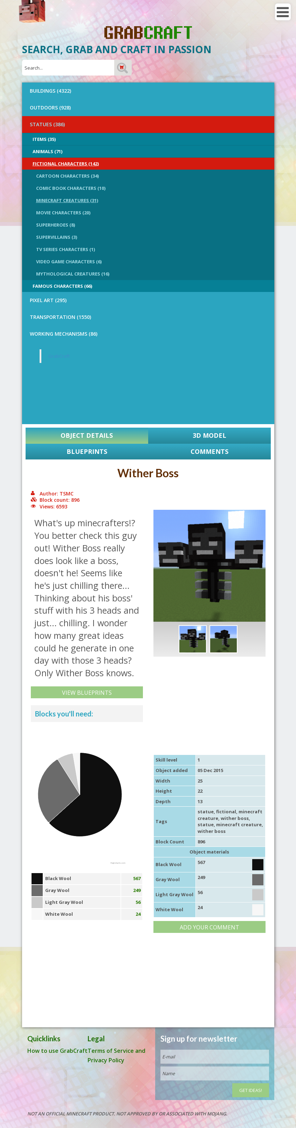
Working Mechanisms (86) (63, 333)
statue (206, 811)
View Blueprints (87, 693)
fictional (226, 811)
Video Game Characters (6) (69, 261)
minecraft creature (239, 824)
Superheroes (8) (55, 225)
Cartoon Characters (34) (67, 176)
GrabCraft (59, 356)
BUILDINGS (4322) (50, 90)
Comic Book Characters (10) (70, 188)
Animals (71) (47, 151)
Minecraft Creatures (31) (67, 200)
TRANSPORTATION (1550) (60, 317)
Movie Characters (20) (63, 212)
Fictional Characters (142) (66, 163)
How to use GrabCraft (57, 1051)
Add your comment (209, 927)
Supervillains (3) (56, 237)
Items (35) (44, 139)
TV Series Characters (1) (65, 249)
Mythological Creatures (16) (72, 274)
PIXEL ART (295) (48, 300)
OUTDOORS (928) (50, 107)
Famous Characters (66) (62, 286)
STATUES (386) (47, 124)
